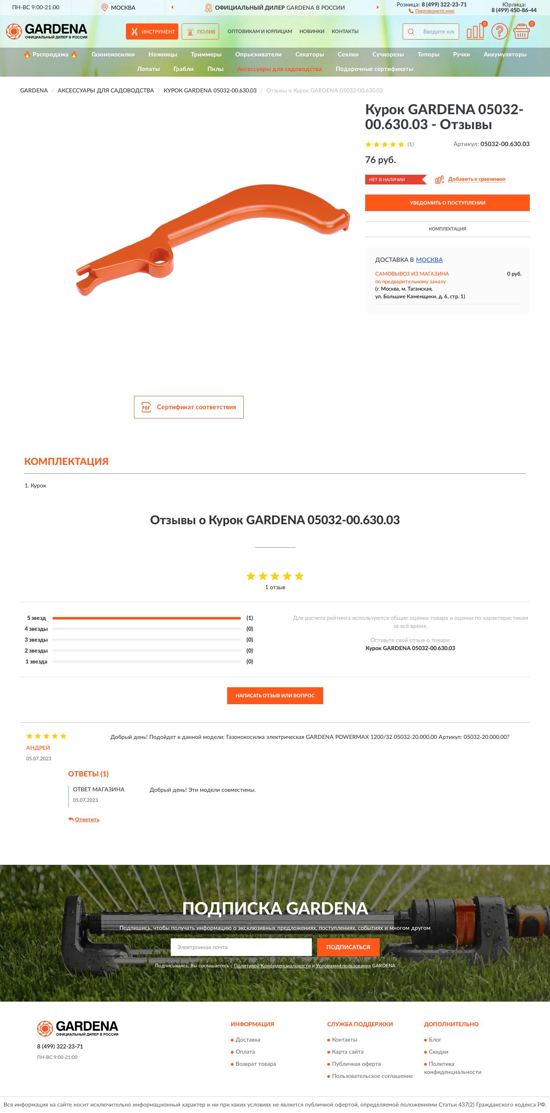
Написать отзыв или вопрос (275, 695)
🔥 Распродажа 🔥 (50, 55)
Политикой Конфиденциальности (272, 965)
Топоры (428, 55)
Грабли (184, 69)
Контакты (345, 31)
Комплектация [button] (447, 229)
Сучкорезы (388, 55)
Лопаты (148, 69)
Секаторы (309, 55)
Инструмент (158, 31)
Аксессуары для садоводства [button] (279, 69)
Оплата (245, 1052)
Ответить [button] (84, 819)
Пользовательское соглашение (372, 1077)
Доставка (248, 1040)
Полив (206, 31)
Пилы (215, 69)
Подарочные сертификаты (374, 69)
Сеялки (348, 55)
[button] (431, 10)
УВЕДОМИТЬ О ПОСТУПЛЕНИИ (447, 203)
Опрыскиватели (258, 55)
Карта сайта (348, 1052)
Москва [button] (429, 260)
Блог (435, 1040)
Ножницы (162, 55)
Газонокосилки (113, 55)
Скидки (438, 1052)
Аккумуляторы (505, 55)
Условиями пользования (343, 965)
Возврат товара (256, 1064)
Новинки (311, 31)
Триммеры (206, 55)
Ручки (461, 55)
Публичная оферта (356, 1064)
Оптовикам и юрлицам (260, 31)
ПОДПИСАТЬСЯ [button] (348, 947)
